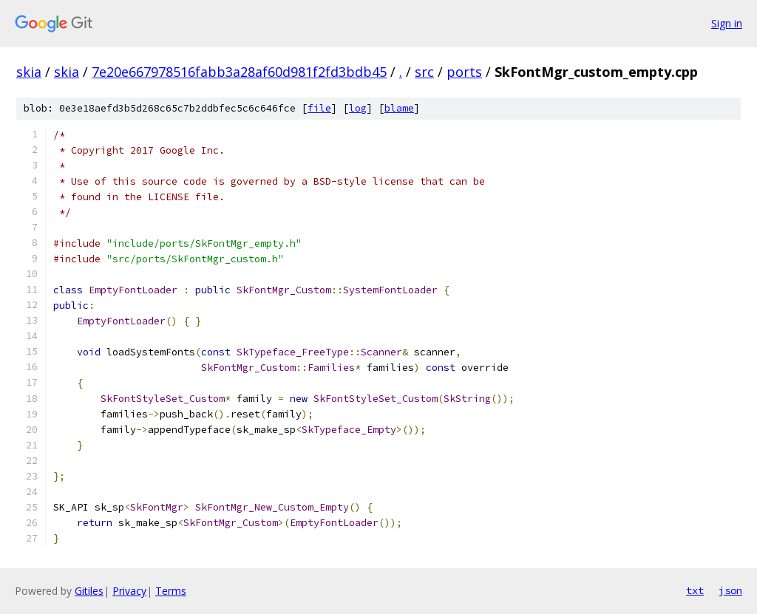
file (319, 108)
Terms (170, 591)
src (424, 72)
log (358, 108)
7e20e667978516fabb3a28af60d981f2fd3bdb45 (239, 72)
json (730, 590)
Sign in (726, 23)
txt (695, 590)
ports (464, 72)
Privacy (129, 591)
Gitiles (89, 591)
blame (399, 108)
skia (28, 72)
